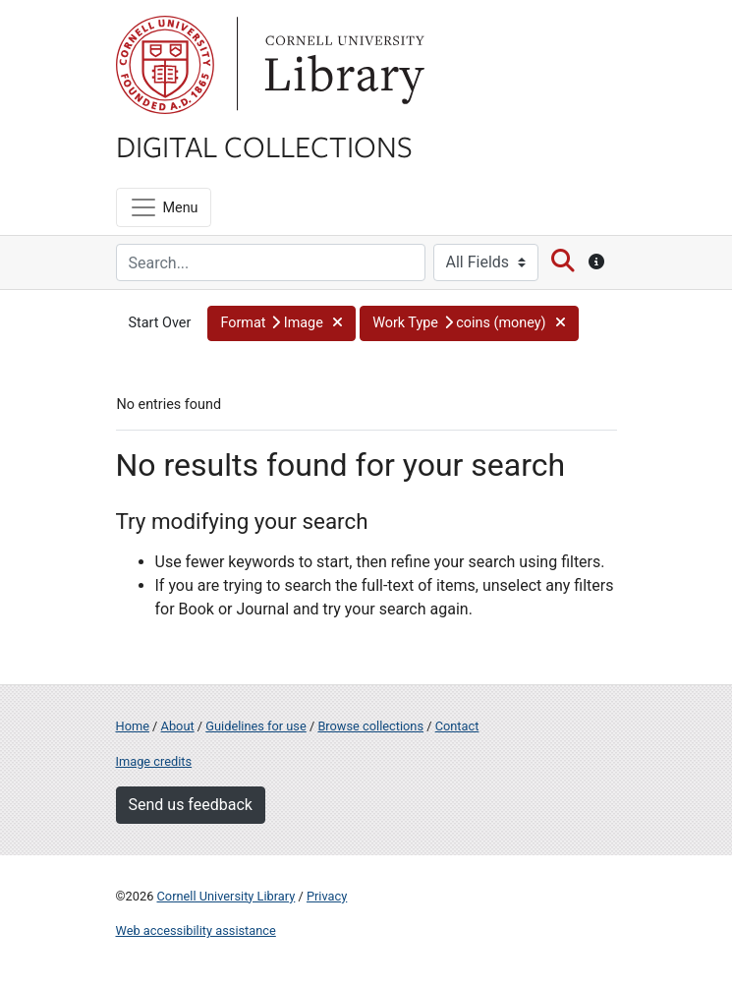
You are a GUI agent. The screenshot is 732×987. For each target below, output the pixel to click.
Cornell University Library (226, 896)
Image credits (154, 761)
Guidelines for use (255, 726)
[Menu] (163, 207)
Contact (457, 726)
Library (342, 65)
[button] (281, 323)
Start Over (160, 323)
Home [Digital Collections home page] (132, 726)
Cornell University (165, 65)
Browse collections (370, 726)
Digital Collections (264, 145)
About (178, 726)
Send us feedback (191, 804)
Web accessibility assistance (196, 930)
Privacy (327, 896)
